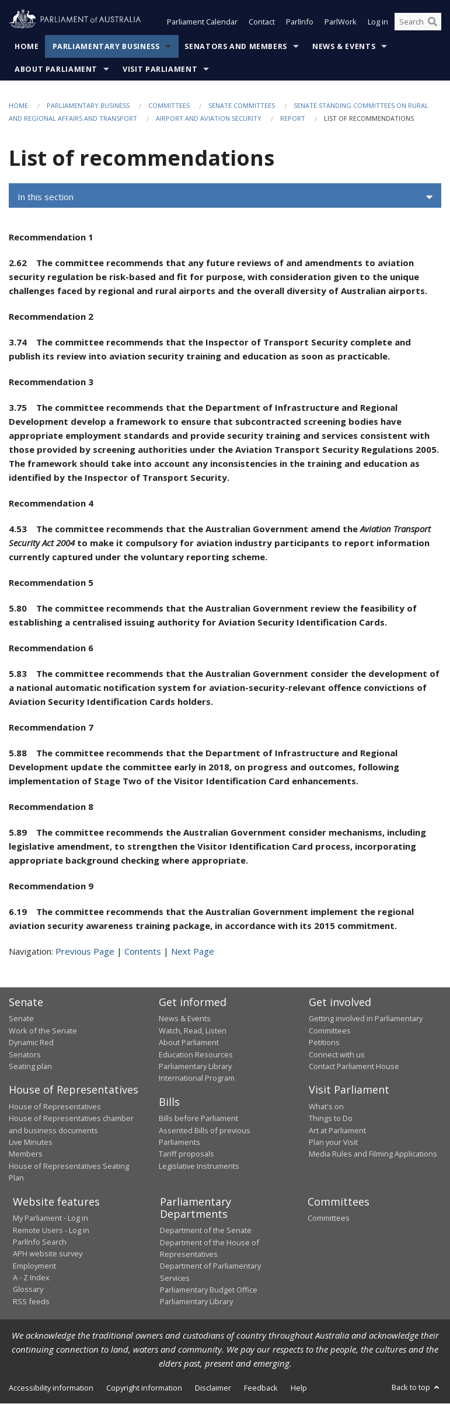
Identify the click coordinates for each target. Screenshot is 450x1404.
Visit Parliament (160, 69)
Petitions (324, 1043)
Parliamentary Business (106, 46)
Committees (169, 105)
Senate (21, 1019)
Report (292, 118)
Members (26, 1154)
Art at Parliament (337, 1130)
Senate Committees (241, 105)
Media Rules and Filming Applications (373, 1154)
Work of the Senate (43, 1030)
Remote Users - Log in (51, 1230)
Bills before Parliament (198, 1118)
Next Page (192, 951)
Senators (25, 1054)
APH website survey (47, 1254)
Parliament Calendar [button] (202, 22)
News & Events (343, 46)
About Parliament (56, 69)
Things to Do (331, 1118)
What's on (326, 1106)
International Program (197, 1078)
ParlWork (341, 22)
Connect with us (337, 1054)
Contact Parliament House (354, 1066)
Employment (34, 1265)
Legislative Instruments (199, 1166)
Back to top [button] (416, 1387)
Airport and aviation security (208, 118)
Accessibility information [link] (51, 1387)
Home (27, 46)
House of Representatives (55, 1106)
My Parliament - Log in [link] (50, 1218)
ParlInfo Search (40, 1242)
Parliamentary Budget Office (208, 1290)
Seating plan (30, 1066)
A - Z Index (31, 1278)
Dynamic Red (31, 1043)
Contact (262, 22)
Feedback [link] (261, 1387)
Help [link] (299, 1387)
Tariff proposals (186, 1154)
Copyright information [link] (144, 1387)
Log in (378, 22)
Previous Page (84, 951)
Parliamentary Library (195, 1066)
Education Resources (196, 1054)
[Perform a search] (432, 22)
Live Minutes (31, 1142)
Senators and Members (235, 46)
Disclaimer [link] (213, 1387)
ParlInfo (299, 22)
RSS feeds (31, 1301)
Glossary (28, 1289)
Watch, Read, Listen (192, 1030)
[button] (225, 197)
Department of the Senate (206, 1230)
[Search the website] (418, 22)
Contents (142, 951)
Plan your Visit (333, 1142)
